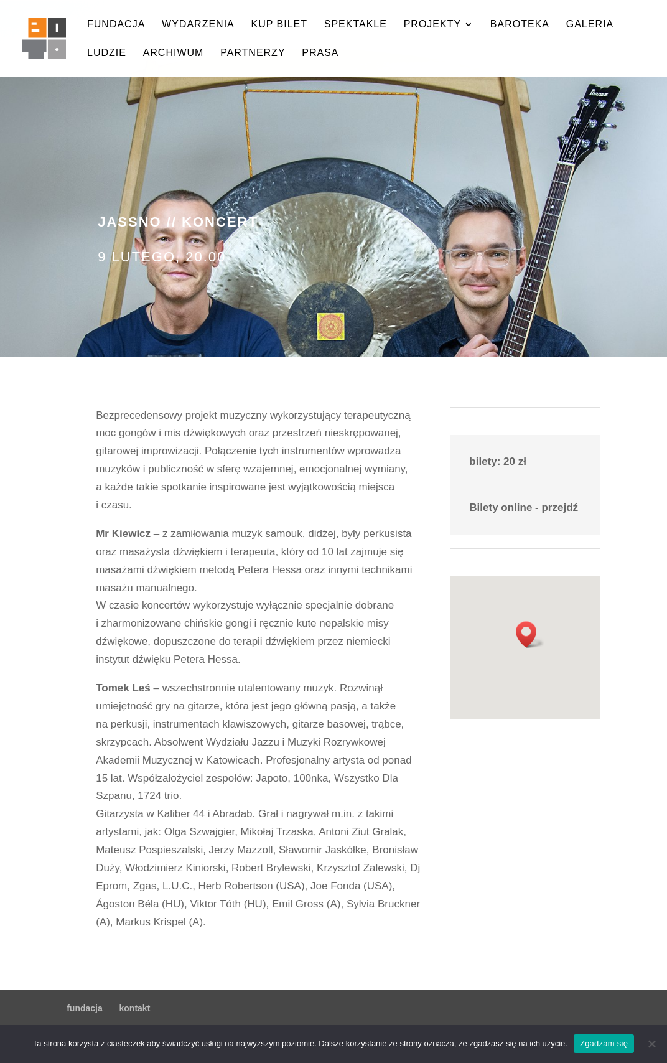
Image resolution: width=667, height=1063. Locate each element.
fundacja (116, 24)
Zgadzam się (604, 1043)
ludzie (106, 53)
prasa (320, 53)
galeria (589, 24)
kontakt (135, 1008)
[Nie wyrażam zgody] (651, 1043)
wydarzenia (198, 24)
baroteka (519, 24)
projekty (432, 24)
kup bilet (279, 24)
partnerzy (252, 53)
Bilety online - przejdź (523, 507)
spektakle (355, 24)
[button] (530, 634)
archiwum (173, 53)
